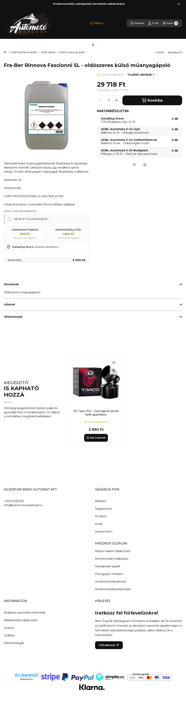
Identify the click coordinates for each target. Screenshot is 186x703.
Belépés (100, 501)
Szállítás (9, 635)
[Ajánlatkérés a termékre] (145, 164)
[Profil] (153, 23)
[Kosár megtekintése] (170, 23)
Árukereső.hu (26, 679)
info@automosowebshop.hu (23, 505)
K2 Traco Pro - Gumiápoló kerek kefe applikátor (96, 412)
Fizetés (9, 628)
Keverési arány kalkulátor (112, 558)
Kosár (99, 524)
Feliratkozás (109, 645)
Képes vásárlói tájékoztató (113, 551)
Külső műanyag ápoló (72, 52)
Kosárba (152, 100)
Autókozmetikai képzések (113, 589)
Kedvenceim (103, 531)
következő (175, 52)
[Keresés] (137, 23)
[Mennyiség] (108, 100)
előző (160, 52)
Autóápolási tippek (107, 566)
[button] (97, 23)
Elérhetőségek (14, 643)
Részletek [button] (11, 284)
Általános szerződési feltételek (24, 612)
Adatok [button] (9, 304)
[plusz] (116, 100)
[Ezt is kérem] (96, 438)
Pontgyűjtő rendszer (109, 574)
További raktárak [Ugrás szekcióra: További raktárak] (140, 74)
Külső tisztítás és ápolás (24, 52)
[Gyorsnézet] (114, 371)
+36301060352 (14, 501)
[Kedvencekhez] (134, 164)
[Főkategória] (5, 52)
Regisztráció (103, 508)
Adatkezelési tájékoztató (21, 620)
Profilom (101, 516)
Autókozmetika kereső (110, 581)
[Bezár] (178, 4)
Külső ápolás (48, 52)
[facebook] (93, 45)
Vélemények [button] (13, 316)
